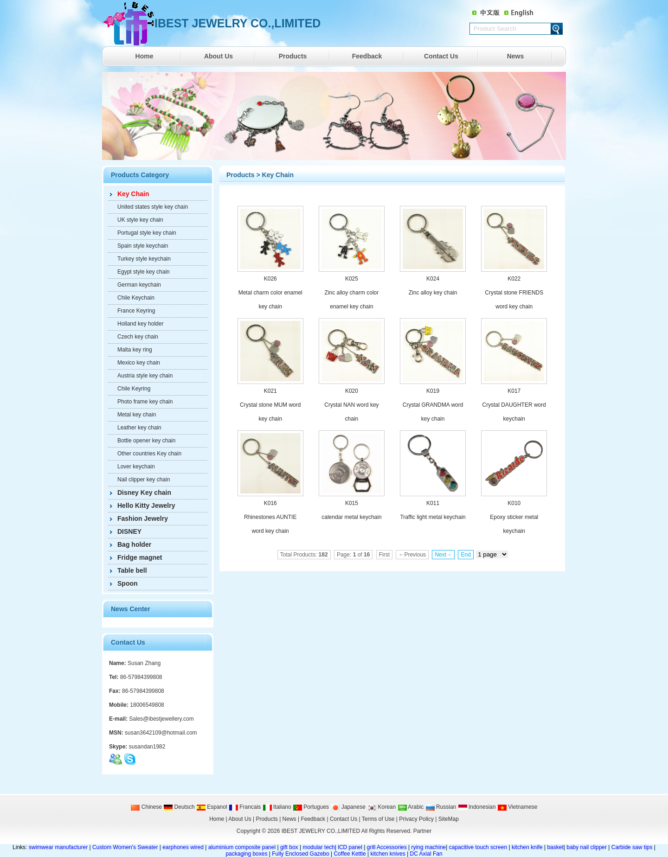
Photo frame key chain (145, 401)
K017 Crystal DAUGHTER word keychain (514, 405)
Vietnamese (517, 807)
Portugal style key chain (146, 233)
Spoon (127, 583)
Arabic (411, 807)
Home (144, 56)
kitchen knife (527, 847)
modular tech (318, 847)
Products (293, 56)
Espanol (211, 807)
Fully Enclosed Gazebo (300, 854)
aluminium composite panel (242, 847)
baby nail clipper (586, 847)
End (465, 554)
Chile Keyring (133, 388)
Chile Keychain (135, 297)
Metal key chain (136, 414)
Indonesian (477, 807)
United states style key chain (152, 207)
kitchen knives (387, 854)
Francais (245, 807)
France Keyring (136, 310)
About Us (218, 56)
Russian (440, 807)
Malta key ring (134, 349)
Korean (381, 807)
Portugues (311, 807)
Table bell (132, 570)
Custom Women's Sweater (125, 847)
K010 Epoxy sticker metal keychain (514, 517)
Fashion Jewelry (142, 518)
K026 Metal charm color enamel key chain (270, 292)
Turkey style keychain (144, 259)
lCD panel (350, 847)
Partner (422, 831)
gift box (289, 847)
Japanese (347, 807)
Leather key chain (139, 427)
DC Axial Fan (426, 854)
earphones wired (183, 847)
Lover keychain (136, 466)
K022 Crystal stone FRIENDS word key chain (514, 292)
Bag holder (134, 544)
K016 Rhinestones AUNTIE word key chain (270, 517)
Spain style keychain (142, 246)
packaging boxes (246, 854)
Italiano (277, 807)
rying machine (428, 847)
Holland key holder (140, 323)
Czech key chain (137, 336)
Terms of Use (378, 819)
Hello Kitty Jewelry (146, 505)
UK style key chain (140, 220)
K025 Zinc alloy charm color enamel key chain (352, 292)
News (515, 56)
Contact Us (441, 56)
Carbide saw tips (632, 847)
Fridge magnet (139, 557)
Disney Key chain (144, 492)
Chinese (145, 807)
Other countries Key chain (149, 453)
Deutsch (178, 807)
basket (555, 847)
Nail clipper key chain (143, 479)
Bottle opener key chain (146, 440)
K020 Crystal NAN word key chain (351, 405)
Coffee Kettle (350, 854)
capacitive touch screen (478, 847)
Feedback (367, 56)
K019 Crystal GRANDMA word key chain (433, 405)
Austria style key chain (145, 375)
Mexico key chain (138, 362)
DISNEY (129, 531)
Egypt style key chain (143, 272)
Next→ (443, 554)
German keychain (139, 284)
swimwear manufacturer (57, 847)
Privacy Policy (416, 819)
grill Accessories (387, 847)
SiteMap (448, 819)
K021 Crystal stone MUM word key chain (270, 405)
